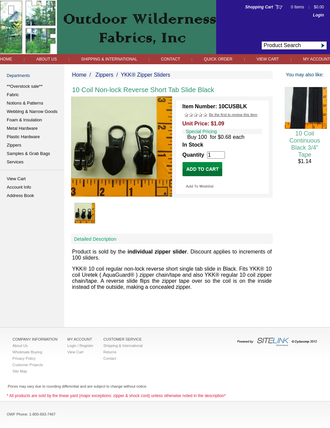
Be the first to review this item (233, 115)
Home (6, 59)
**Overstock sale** (24, 86)
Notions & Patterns (25, 103)
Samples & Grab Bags (28, 153)
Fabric (13, 94)
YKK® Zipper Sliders (145, 75)
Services (15, 161)
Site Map (19, 371)
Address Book (20, 195)
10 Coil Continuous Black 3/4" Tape (304, 144)
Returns (110, 352)
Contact (171, 59)
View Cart (268, 59)
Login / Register (80, 346)
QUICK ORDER (218, 59)
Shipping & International (109, 59)
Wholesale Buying (27, 352)
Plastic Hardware (23, 136)
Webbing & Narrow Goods (32, 111)
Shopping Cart (259, 7)
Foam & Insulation (24, 119)
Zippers (14, 145)
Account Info (19, 187)
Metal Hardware (22, 128)
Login (318, 15)
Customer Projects (27, 365)
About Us (46, 59)
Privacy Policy (23, 358)
